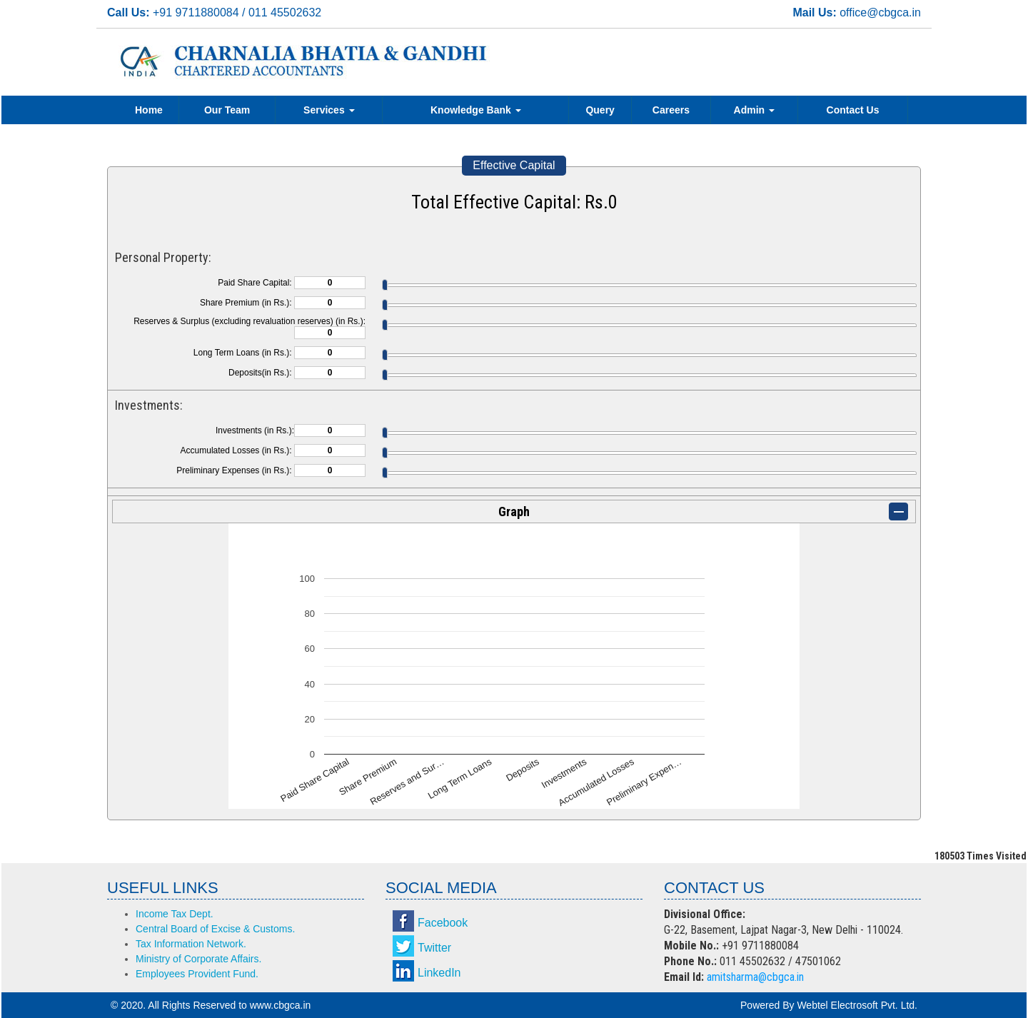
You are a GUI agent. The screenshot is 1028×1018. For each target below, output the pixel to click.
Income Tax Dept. (174, 913)
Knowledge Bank (475, 110)
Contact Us (853, 110)
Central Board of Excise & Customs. (215, 928)
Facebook (443, 923)
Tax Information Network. (191, 943)
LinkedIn (439, 973)
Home (149, 110)
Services (329, 110)
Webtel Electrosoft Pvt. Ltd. (857, 1005)
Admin (754, 110)
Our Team (227, 110)
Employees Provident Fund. (197, 973)
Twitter (434, 948)
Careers (671, 110)
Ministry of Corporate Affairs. (198, 958)
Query (599, 110)
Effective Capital (514, 165)
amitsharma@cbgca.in (755, 977)
